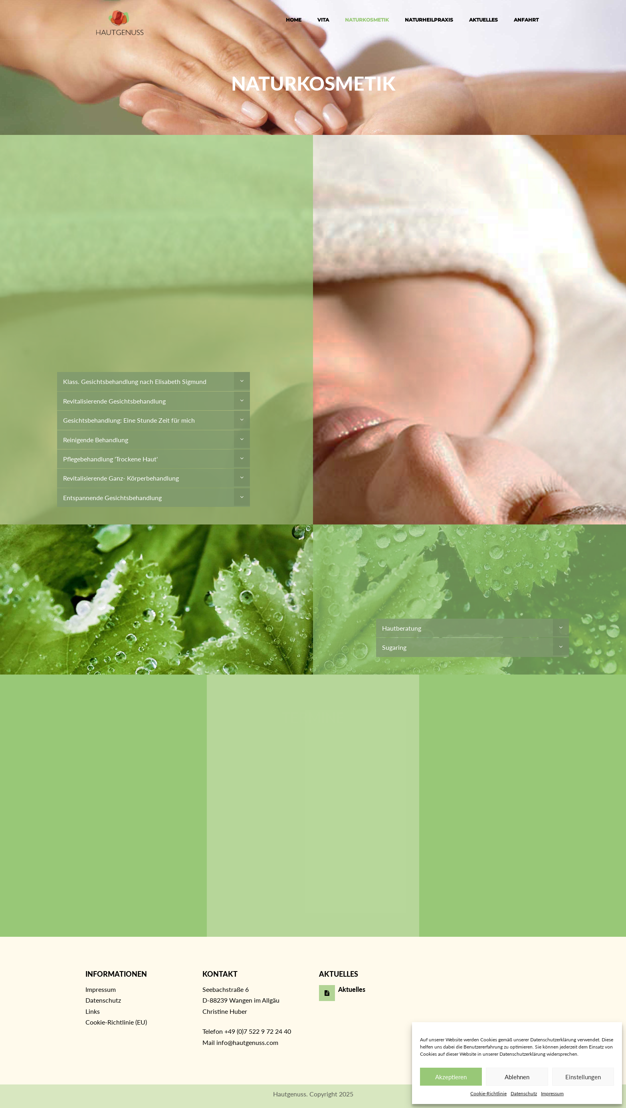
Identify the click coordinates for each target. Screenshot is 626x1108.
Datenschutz (524, 1093)
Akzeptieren (451, 1076)
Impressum (552, 1093)
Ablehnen (517, 1076)
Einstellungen (583, 1076)
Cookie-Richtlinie (488, 1093)
